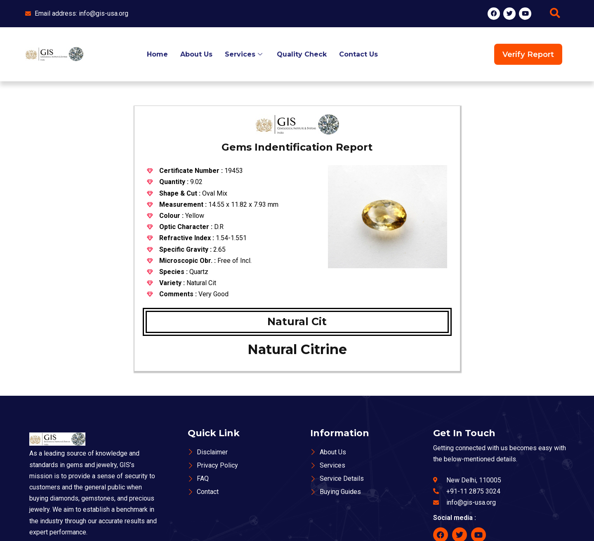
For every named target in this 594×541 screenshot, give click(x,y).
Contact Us (358, 54)
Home (157, 54)
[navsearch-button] (555, 13)
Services (244, 54)
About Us (196, 54)
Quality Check (302, 54)
